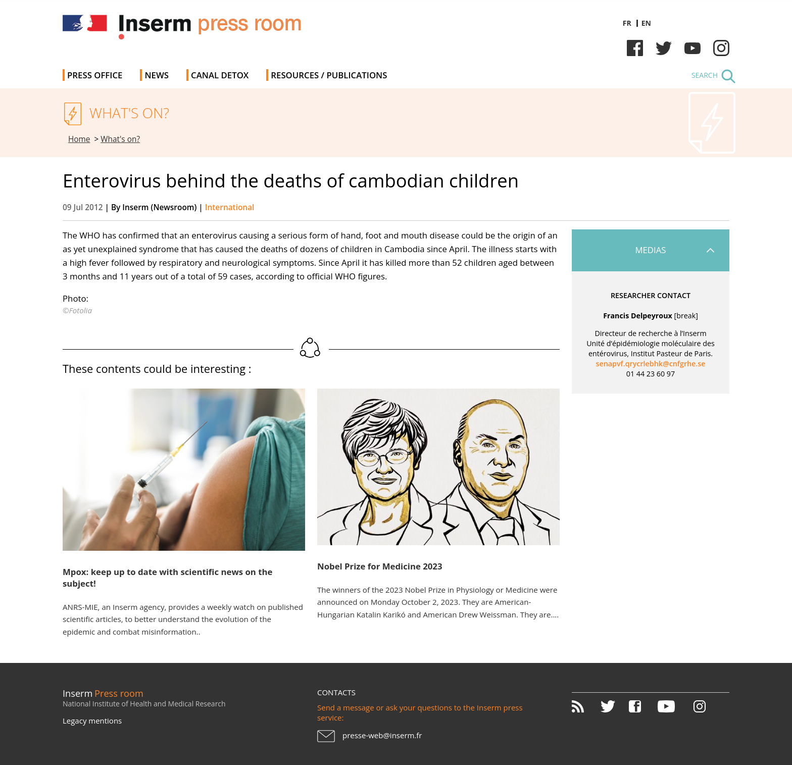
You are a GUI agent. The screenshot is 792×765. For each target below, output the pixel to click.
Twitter (664, 48)
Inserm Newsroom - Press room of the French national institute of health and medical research (206, 30)
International (230, 207)
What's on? (120, 139)
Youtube (692, 48)
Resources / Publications (329, 75)
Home (79, 139)
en (646, 23)
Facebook (635, 48)
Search (704, 75)
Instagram (721, 48)
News (156, 75)
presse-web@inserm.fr (382, 735)
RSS (585, 706)
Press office (94, 75)
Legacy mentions (92, 720)
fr (627, 23)
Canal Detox (220, 75)
